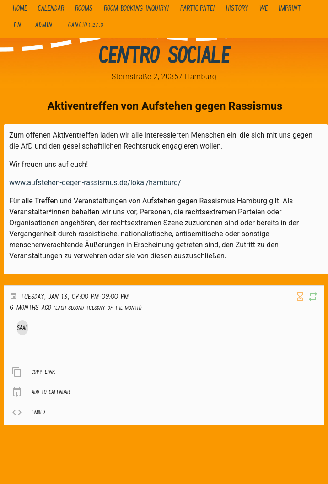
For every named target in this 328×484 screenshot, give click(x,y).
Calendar (51, 8)
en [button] (18, 25)
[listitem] (164, 372)
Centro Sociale (164, 55)
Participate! (197, 8)
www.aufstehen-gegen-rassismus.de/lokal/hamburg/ (95, 182)
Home (20, 8)
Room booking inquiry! (136, 8)
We (263, 8)
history (237, 8)
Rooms (84, 8)
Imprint (290, 8)
